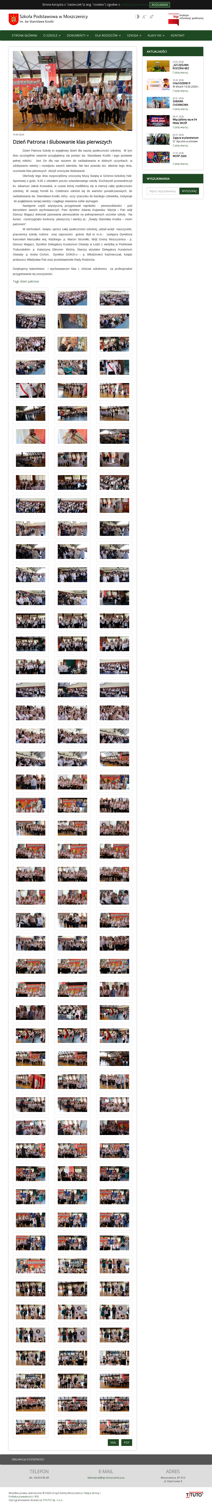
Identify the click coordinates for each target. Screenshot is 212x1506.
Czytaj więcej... (181, 72)
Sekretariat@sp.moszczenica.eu (105, 1477)
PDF (127, 1442)
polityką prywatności (134, 4)
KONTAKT (178, 35)
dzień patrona (29, 281)
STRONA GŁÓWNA (24, 35)
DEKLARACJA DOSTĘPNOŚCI (28, 1459)
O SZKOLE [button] (52, 35)
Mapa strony (91, 1493)
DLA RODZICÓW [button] (108, 35)
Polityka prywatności (21, 1496)
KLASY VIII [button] (156, 35)
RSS (37, 1496)
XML (113, 1442)
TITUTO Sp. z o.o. (52, 1500)
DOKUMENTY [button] (78, 35)
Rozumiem (160, 5)
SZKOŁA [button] (134, 35)
